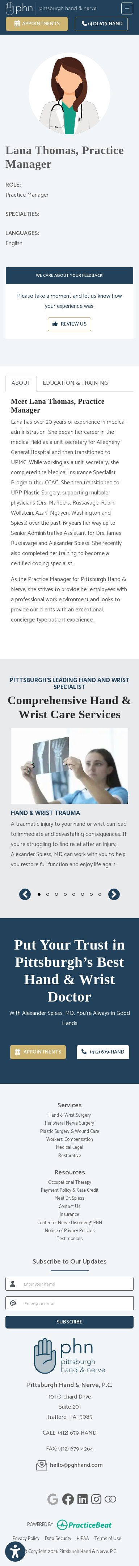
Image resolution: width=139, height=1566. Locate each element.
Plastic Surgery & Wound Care (69, 1131)
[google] (53, 1498)
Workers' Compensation (69, 1139)
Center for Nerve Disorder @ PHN (69, 1223)
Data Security (58, 1539)
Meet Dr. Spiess (69, 1198)
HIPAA (83, 1539)
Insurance (69, 1214)
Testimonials (70, 1239)
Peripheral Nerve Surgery (69, 1123)
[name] (77, 1284)
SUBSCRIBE (69, 1322)
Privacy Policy (26, 1539)
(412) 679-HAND (102, 24)
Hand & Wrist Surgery (70, 1115)
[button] (25, 894)
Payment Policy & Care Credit (69, 1190)
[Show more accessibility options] (15, 1552)
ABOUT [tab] (21, 383)
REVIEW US (69, 324)
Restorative (69, 1156)
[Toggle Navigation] (127, 8)
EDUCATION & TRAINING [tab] (75, 383)
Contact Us (69, 1207)
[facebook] (68, 1498)
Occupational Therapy (69, 1182)
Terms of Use (107, 1539)
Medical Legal (69, 1147)
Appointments (38, 1052)
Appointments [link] (37, 24)
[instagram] (96, 1498)
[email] (77, 1303)
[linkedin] (82, 1498)
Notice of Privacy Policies (69, 1231)
